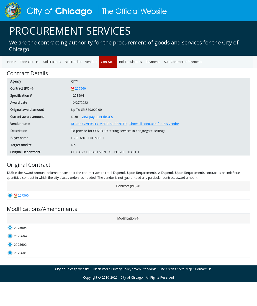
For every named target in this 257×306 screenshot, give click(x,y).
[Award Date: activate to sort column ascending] (76, 186)
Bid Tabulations (130, 62)
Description (18, 131)
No (73, 145)
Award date (18, 102)
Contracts (108, 62)
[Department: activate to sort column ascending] (171, 186)
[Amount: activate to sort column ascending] (237, 221)
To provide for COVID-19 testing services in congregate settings (118, 131)
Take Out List (30, 62)
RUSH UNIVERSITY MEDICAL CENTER (99, 124)
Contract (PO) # (21, 88)
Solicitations (52, 62)
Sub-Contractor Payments (183, 62)
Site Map (185, 293)
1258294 (77, 95)
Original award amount (27, 109)
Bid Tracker (73, 62)
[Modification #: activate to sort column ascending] (20, 221)
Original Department (25, 152)
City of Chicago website (72, 293)
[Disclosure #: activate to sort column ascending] (51, 186)
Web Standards (145, 293)
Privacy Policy (121, 293)
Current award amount (27, 116)
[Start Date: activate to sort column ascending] (100, 186)
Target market (20, 145)
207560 (80, 88)
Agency (15, 81)
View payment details (97, 116)
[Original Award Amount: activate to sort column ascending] (229, 186)
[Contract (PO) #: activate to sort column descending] (22, 186)
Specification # (21, 95)
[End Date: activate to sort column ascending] (122, 186)
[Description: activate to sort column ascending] (61, 221)
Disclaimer (100, 293)
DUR (74, 116)
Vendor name (20, 124)
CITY (74, 81)
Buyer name (19, 138)
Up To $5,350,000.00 (86, 109)
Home (11, 62)
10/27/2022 (79, 102)
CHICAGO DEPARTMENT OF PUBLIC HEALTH (105, 152)
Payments (153, 62)
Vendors (91, 62)
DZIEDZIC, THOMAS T (87, 138)
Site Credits (167, 293)
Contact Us (203, 293)
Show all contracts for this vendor (154, 124)
